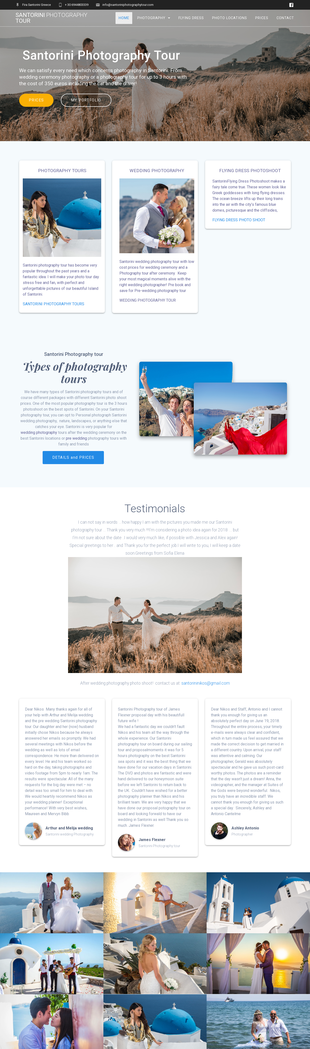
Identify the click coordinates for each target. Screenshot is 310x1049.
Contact (285, 18)
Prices (261, 18)
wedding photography (39, 432)
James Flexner (152, 839)
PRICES (36, 100)
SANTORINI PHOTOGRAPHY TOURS (53, 304)
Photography (151, 18)
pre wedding (76, 438)
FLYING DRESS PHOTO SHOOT (238, 220)
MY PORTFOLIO (86, 100)
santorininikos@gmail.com (205, 683)
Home (124, 18)
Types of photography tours (73, 372)
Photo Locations (229, 18)
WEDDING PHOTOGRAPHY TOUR (147, 300)
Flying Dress (191, 18)
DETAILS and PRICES (73, 457)
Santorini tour (51, 18)
